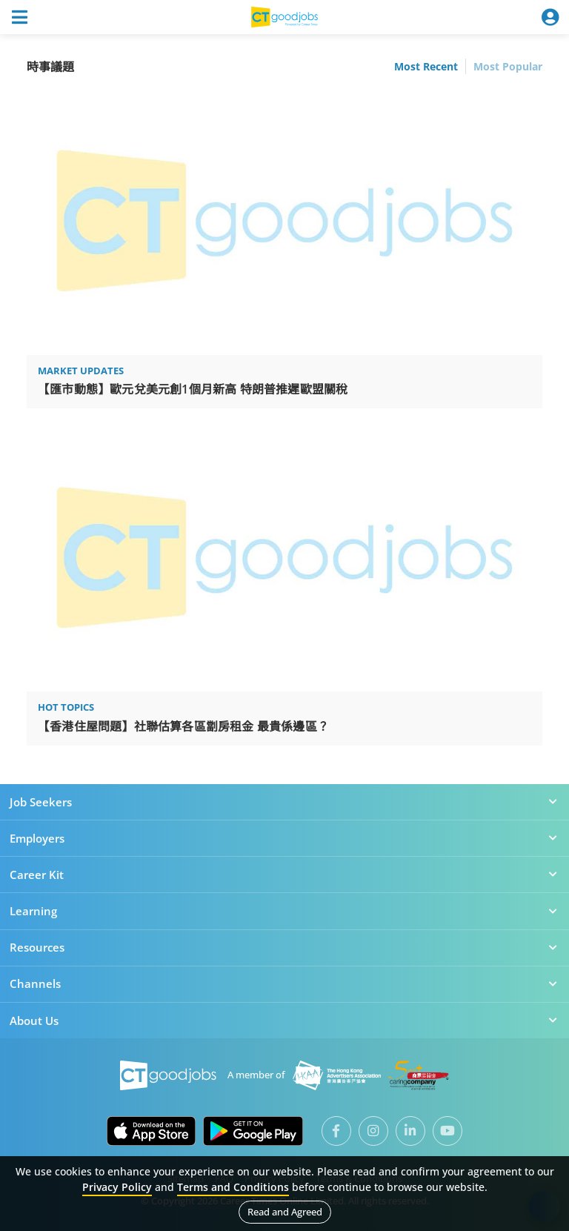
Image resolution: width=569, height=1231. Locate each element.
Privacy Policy (117, 1187)
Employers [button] (284, 838)
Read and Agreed (284, 1211)
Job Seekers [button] (284, 801)
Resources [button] (284, 947)
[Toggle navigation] (19, 17)
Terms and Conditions (233, 1187)
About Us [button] (284, 1020)
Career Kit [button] (284, 874)
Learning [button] (284, 910)
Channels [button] (284, 983)
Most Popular (507, 66)
